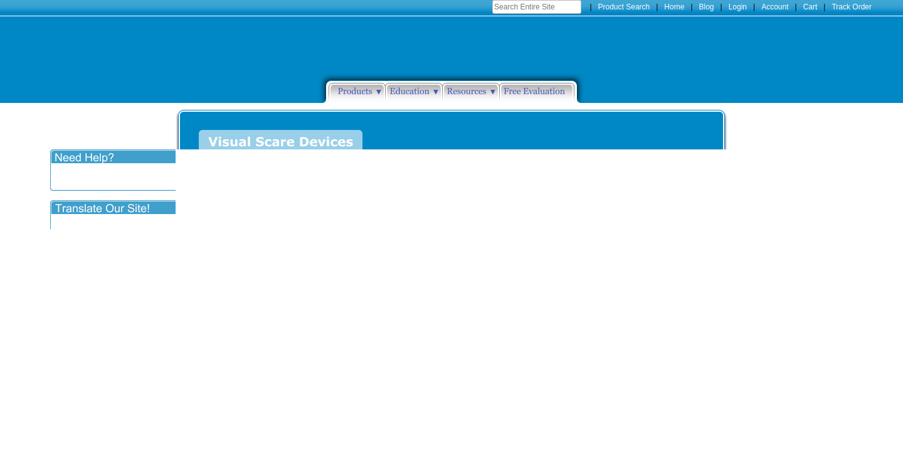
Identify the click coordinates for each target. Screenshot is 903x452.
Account (774, 7)
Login (738, 7)
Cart (810, 7)
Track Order (852, 7)
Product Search (624, 7)
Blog (706, 7)
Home (674, 7)
